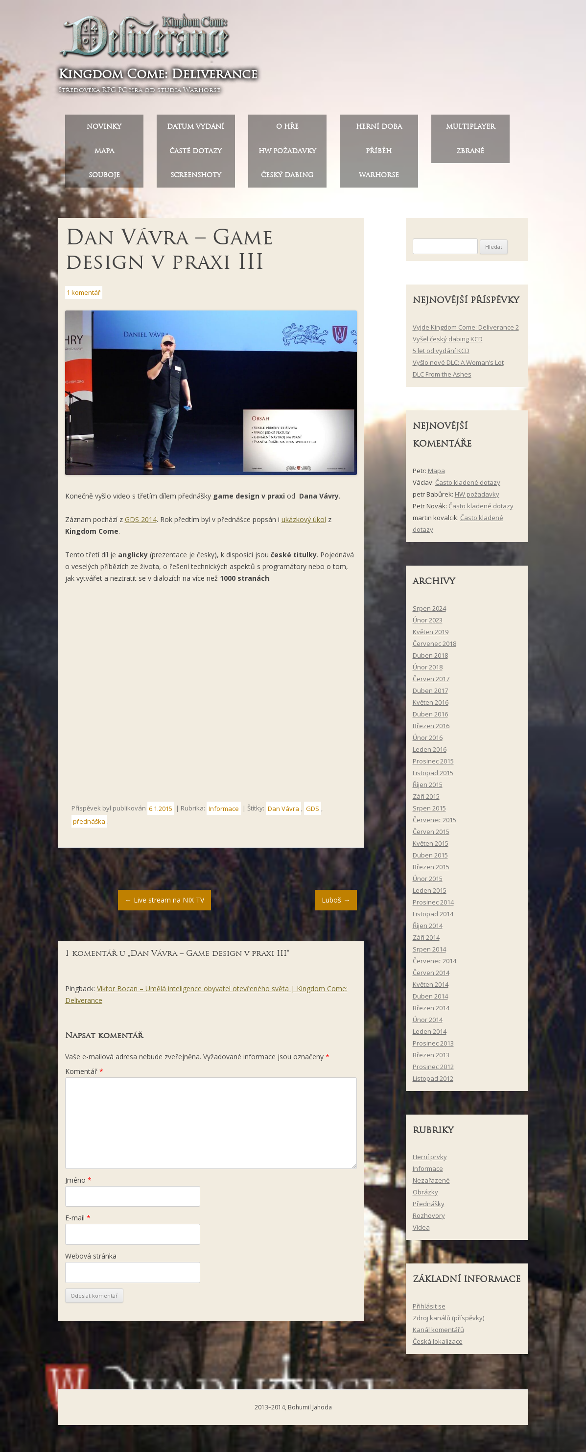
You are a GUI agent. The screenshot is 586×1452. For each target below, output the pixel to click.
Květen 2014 (430, 987)
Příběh (379, 154)
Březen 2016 (431, 729)
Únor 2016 (428, 741)
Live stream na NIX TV (164, 903)
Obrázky (425, 1195)
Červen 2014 (431, 976)
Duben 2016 (430, 717)
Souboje (104, 179)
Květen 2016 (430, 705)
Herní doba (379, 130)
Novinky (104, 130)
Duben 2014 (430, 999)
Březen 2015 (431, 870)
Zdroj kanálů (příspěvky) (448, 1321)
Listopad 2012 (433, 1081)
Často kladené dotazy (467, 485)
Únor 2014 (428, 1023)
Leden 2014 (429, 1034)
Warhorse (379, 179)
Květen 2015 (430, 846)
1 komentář (83, 295)
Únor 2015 (428, 882)
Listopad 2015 (433, 776)
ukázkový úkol (303, 522)
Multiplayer (470, 130)
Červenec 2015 (434, 823)
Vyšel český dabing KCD (448, 342)
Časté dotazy (195, 154)
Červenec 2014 (434, 964)
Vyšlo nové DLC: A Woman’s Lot (458, 365)
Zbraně (470, 154)
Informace (224, 812)
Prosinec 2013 (433, 1046)
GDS (312, 812)
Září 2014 (426, 940)
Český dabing (287, 179)
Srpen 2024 (429, 611)
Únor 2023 (428, 623)
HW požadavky (287, 154)
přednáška (89, 824)
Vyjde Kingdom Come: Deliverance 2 (466, 330)
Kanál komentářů (438, 1333)
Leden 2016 (429, 752)
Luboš (336, 903)
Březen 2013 (431, 1058)
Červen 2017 (431, 682)
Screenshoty (195, 179)
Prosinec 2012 (433, 1070)
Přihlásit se (429, 1309)
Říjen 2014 (428, 929)
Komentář (84, 1075)
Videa (421, 1231)
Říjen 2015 (428, 788)
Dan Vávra (283, 812)
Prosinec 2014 (433, 905)
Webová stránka (91, 1259)
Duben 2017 (430, 694)
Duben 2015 (430, 858)
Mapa (104, 154)
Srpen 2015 (429, 811)
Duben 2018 (430, 658)
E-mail (78, 1221)
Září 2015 (426, 799)
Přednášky (429, 1207)
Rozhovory (429, 1219)
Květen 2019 (430, 635)
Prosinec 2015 (433, 764)
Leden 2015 (429, 893)
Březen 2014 (431, 1011)
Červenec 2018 (434, 647)
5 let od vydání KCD (441, 354)
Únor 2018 (428, 670)
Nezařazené (431, 1184)
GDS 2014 (141, 522)
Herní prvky (430, 1160)
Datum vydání (195, 130)
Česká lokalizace (438, 1344)
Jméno (78, 1183)
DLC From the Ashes (442, 377)
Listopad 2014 (433, 917)
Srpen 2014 (429, 952)
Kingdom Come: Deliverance (161, 76)
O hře (287, 130)
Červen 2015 (431, 835)
